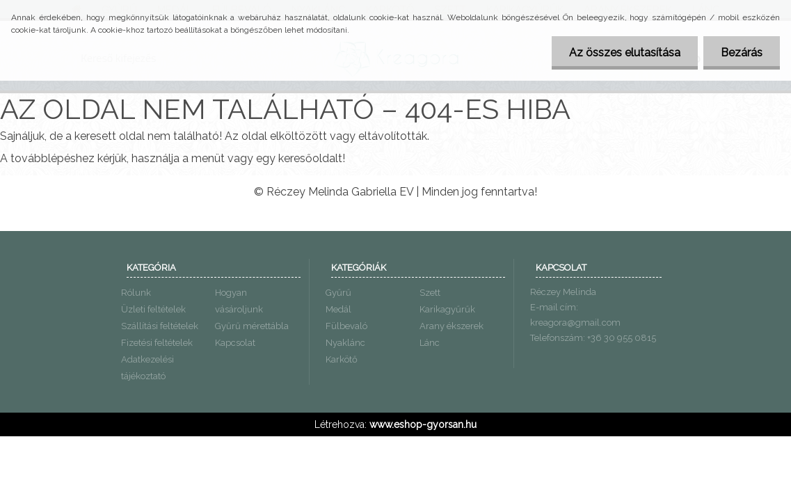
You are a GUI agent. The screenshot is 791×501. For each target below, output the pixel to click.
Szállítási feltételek (159, 326)
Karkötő (342, 359)
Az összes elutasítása (624, 52)
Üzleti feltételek (153, 309)
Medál (338, 309)
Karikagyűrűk (447, 309)
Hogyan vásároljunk (239, 301)
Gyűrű (338, 292)
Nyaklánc (345, 342)
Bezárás (741, 52)
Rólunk (136, 292)
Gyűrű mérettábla (252, 326)
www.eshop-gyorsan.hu (423, 424)
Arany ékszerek (452, 326)
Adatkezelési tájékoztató (147, 367)
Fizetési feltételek (157, 342)
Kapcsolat (235, 342)
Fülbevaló (346, 326)
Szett (430, 292)
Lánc (430, 342)
